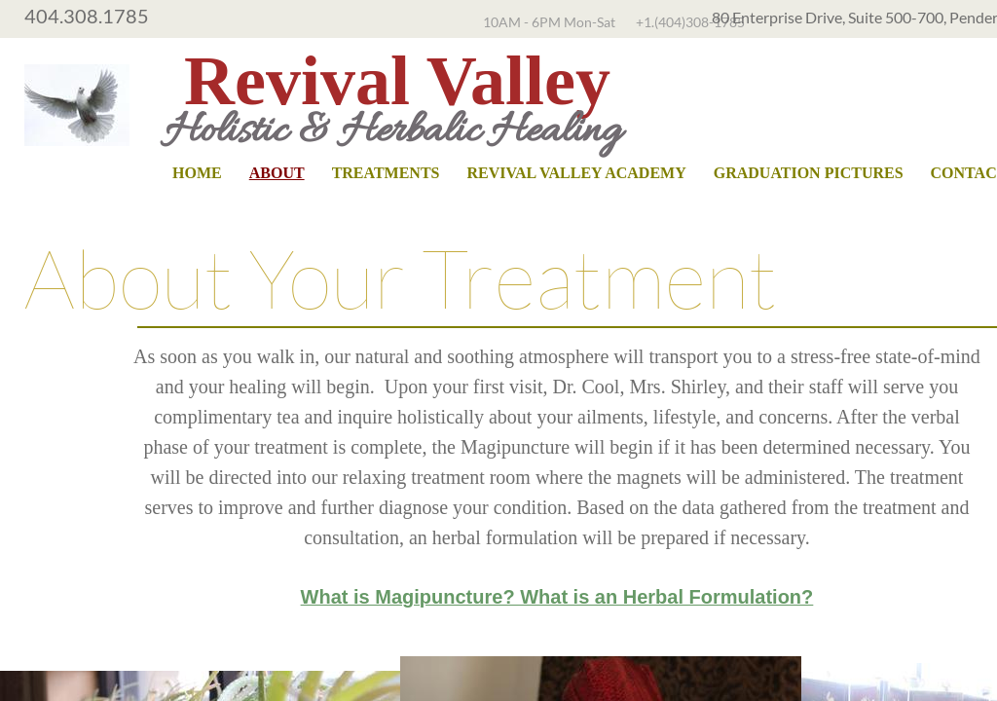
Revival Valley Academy (575, 173)
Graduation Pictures (809, 173)
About (277, 173)
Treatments (386, 173)
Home (197, 173)
